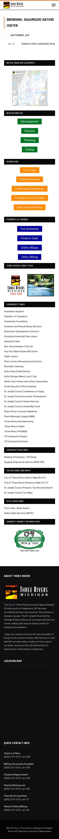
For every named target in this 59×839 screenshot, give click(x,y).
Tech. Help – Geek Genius (16, 508)
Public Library (11, 356)
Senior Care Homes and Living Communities (26, 381)
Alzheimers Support (14, 311)
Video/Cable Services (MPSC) (19, 513)
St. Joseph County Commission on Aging (24, 391)
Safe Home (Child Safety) (17, 371)
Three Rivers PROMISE (16, 431)
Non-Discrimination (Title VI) (18, 346)
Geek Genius (45, 831)
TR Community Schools (16, 441)
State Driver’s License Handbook (20, 411)
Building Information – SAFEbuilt (20, 457)
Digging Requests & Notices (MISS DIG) (24, 462)
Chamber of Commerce (15, 316)
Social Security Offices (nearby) (20, 386)
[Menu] (54, 5)
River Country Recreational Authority (23, 361)
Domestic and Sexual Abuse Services (23, 326)
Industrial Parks (12, 341)
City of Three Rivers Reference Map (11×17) (26, 482)
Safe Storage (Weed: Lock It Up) (20, 376)
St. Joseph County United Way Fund (22, 406)
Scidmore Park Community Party (38, 43)
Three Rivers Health (14, 426)
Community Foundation (16, 321)
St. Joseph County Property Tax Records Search (28, 487)
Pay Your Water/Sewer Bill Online (21, 351)
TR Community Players (15, 436)
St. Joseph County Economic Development (25, 396)
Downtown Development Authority (21, 331)
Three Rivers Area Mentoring (18, 421)
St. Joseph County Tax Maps (18, 492)
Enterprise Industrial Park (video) (20, 336)
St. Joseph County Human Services (21, 401)
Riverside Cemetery (14, 366)
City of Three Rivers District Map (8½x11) (25, 477)
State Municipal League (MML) (19, 416)
